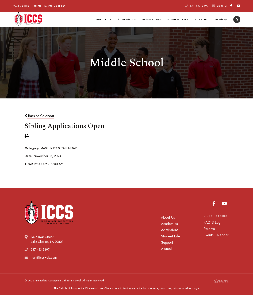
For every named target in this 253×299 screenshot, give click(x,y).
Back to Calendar (39, 120)
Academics (129, 21)
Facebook (231, 5)
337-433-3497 (199, 6)
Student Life (179, 21)
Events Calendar (54, 6)
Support (202, 21)
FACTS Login (21, 6)
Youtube (238, 5)
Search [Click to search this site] (237, 22)
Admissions (153, 21)
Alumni (221, 21)
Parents (36, 6)
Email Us (222, 6)
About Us (107, 21)
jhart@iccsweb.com (44, 262)
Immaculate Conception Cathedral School (28, 22)
